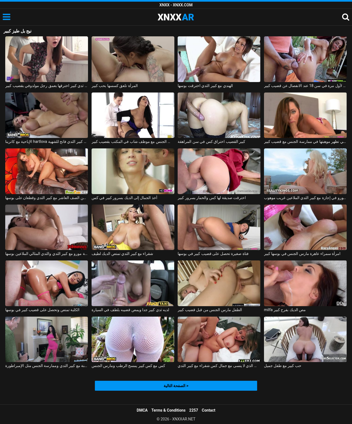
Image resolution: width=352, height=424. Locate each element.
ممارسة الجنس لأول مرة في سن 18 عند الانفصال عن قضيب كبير (305, 85)
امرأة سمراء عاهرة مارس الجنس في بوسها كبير (302, 253)
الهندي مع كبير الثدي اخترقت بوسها (205, 85)
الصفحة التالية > (176, 386)
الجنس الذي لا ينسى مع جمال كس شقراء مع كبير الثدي (219, 365)
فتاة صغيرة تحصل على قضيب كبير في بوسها (213, 253)
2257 (193, 410)
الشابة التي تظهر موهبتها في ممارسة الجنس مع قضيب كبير (305, 141)
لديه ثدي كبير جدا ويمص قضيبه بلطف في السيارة (130, 310)
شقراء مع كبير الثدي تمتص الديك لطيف (122, 253)
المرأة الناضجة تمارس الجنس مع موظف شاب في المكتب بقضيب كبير (133, 141)
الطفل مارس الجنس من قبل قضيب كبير (210, 310)
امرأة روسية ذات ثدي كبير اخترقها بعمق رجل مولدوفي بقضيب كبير (46, 85)
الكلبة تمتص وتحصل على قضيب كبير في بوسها (42, 310)
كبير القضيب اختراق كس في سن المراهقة (211, 141)
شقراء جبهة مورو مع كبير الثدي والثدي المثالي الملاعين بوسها (46, 253)
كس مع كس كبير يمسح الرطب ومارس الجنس (128, 365)
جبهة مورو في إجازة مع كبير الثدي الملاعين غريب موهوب (305, 197)
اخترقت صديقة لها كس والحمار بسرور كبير (212, 197)
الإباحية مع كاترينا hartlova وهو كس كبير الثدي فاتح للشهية (46, 141)
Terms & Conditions (169, 410)
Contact (208, 410)
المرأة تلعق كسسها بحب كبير (115, 85)
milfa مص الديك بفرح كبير (285, 310)
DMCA (142, 410)
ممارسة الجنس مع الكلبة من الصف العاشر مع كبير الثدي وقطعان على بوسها (46, 197)
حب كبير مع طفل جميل (282, 365)
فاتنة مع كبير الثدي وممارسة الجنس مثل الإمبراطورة (46, 365)
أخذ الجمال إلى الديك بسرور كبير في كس (124, 197)
